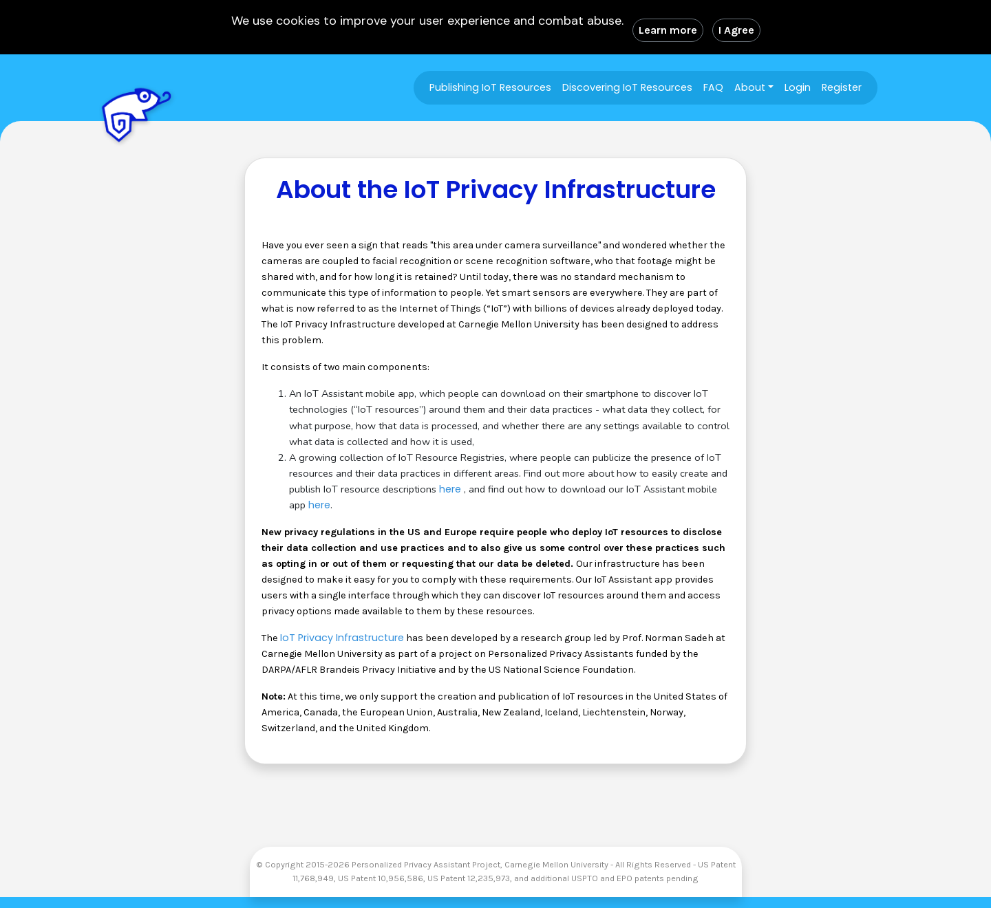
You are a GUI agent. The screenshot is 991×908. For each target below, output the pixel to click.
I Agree (736, 29)
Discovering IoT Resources (627, 87)
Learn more (668, 29)
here (450, 489)
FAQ (713, 87)
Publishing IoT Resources (490, 87)
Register (842, 87)
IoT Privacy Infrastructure (342, 638)
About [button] (749, 87)
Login (798, 87)
